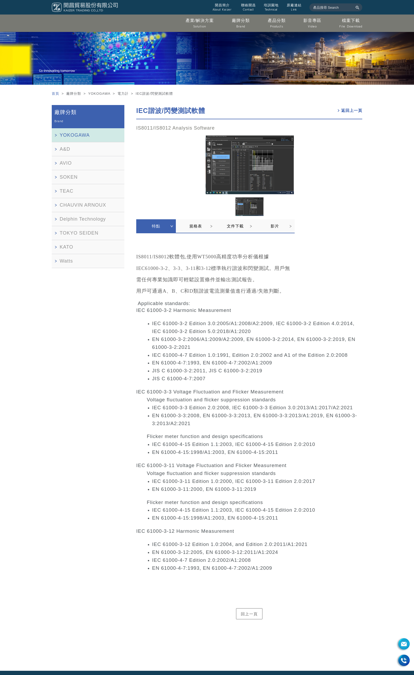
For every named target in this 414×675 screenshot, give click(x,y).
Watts (66, 261)
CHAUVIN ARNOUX (83, 205)
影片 (275, 226)
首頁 (56, 94)
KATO (66, 247)
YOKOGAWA (75, 135)
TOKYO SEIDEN (79, 233)
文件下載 (235, 226)
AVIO (66, 163)
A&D (65, 149)
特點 (156, 226)
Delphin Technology (83, 219)
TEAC (66, 191)
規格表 (195, 226)
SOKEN (69, 177)
